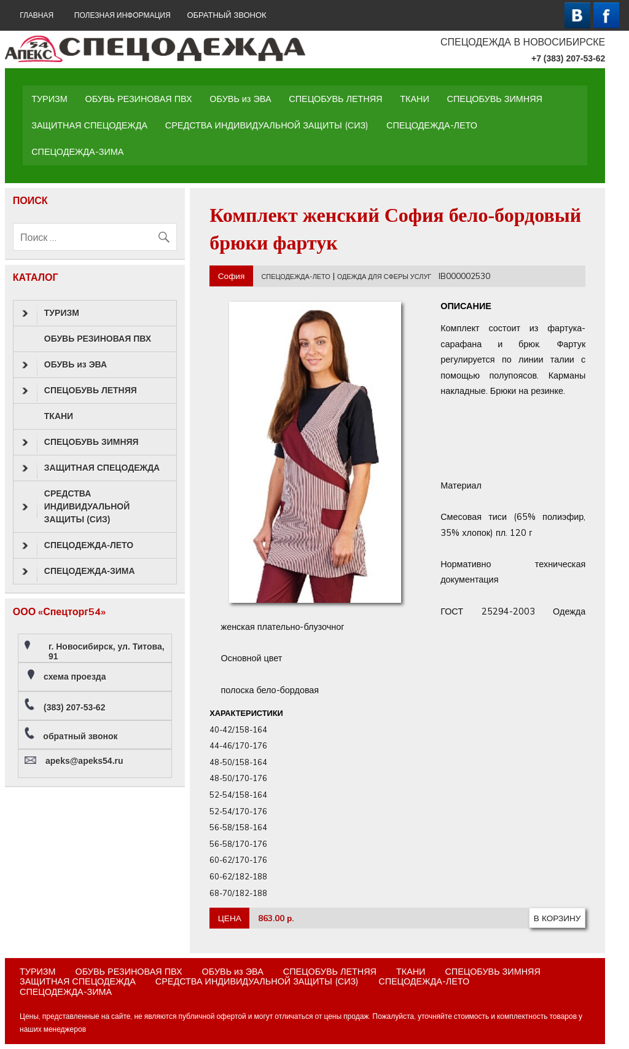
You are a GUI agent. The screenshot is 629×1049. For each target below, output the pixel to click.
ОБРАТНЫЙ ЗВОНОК (226, 15)
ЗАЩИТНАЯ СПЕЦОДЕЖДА (89, 125)
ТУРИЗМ (49, 98)
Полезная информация (122, 15)
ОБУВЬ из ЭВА (240, 98)
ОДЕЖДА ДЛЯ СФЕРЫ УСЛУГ (384, 276)
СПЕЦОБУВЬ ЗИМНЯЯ (494, 98)
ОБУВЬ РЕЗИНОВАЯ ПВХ (138, 98)
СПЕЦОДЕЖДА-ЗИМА (77, 151)
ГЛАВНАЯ (36, 15)
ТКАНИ (414, 98)
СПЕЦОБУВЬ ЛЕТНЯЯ (335, 98)
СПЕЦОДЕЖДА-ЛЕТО (431, 125)
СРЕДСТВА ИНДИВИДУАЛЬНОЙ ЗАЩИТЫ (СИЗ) (267, 125)
